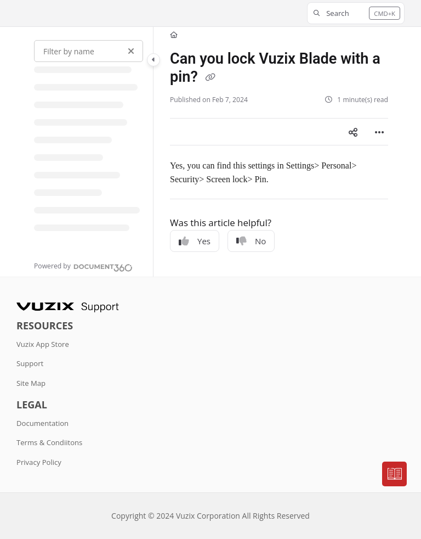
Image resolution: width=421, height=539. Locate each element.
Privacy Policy (38, 462)
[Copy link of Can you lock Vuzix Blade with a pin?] (210, 78)
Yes (194, 240)
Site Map (30, 383)
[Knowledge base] (395, 474)
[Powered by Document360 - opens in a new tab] (83, 266)
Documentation (42, 423)
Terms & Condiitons (49, 442)
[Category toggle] (153, 59)
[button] (356, 13)
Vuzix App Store (42, 344)
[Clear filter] (131, 51)
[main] (279, 152)
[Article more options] (379, 132)
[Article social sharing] (353, 132)
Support (29, 363)
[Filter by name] (88, 51)
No (251, 240)
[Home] (174, 35)
